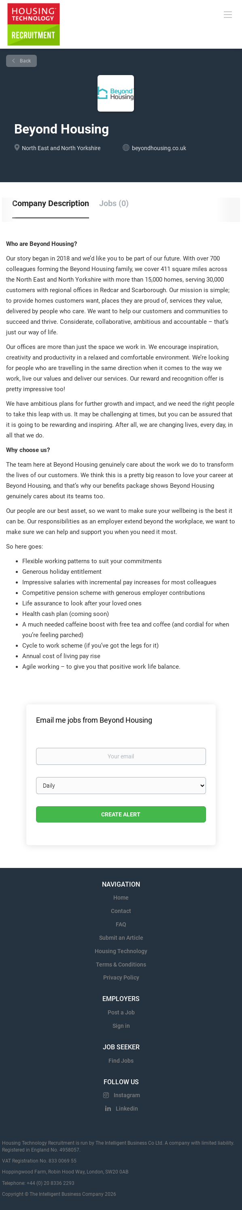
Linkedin (127, 1108)
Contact (121, 911)
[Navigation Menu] (228, 14)
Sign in (121, 1026)
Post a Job (121, 1012)
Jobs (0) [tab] (114, 203)
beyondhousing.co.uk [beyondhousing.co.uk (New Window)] (159, 148)
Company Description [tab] (50, 203)
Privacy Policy (121, 977)
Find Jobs (121, 1060)
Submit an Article (121, 937)
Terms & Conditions (121, 964)
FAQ (121, 924)
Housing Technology (121, 951)
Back (25, 61)
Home (121, 897)
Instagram (127, 1095)
